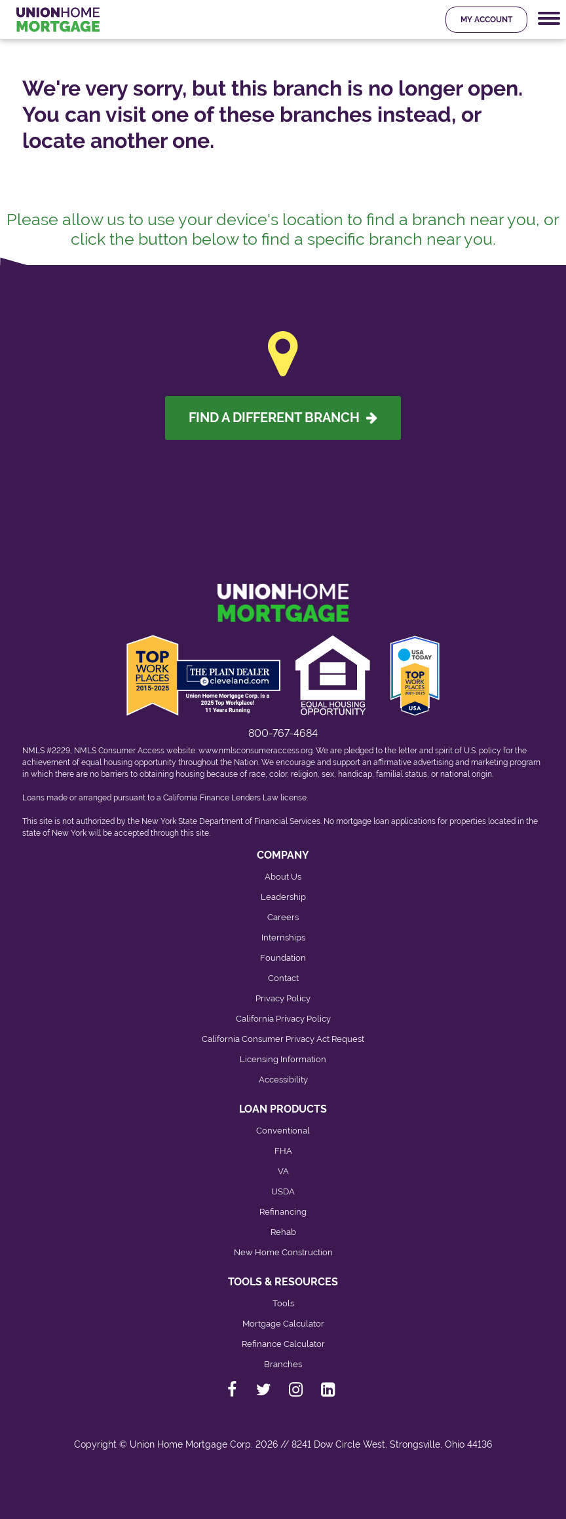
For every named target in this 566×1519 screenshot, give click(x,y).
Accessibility (283, 1079)
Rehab (283, 1232)
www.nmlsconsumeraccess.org (255, 750)
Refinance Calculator (283, 1344)
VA (283, 1171)
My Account (486, 19)
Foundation (283, 958)
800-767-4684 (283, 733)
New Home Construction (283, 1252)
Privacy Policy (283, 998)
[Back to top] (283, 1484)
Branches (283, 1364)
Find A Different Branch (283, 417)
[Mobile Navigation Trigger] (549, 19)
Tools (283, 1303)
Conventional (283, 1130)
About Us (283, 877)
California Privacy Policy (283, 1019)
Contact (283, 978)
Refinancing (283, 1212)
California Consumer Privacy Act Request (283, 1039)
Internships (283, 937)
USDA (283, 1191)
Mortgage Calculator (283, 1324)
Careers (283, 917)
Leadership (283, 897)
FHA (283, 1151)
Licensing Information (283, 1059)
